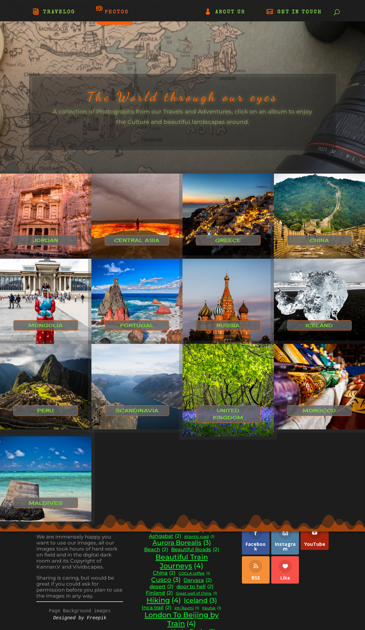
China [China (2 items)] (164, 573)
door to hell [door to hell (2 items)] (195, 587)
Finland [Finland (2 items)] (159, 593)
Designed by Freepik (79, 618)
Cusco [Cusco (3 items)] (165, 580)
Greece (228, 240)
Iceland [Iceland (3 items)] (200, 600)
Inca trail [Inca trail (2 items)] (156, 608)
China (319, 240)
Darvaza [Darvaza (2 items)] (198, 580)
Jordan (45, 240)
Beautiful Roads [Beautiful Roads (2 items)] (195, 550)
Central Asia (136, 240)
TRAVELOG (59, 12)
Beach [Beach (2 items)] (156, 550)
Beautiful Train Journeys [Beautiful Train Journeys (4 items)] (181, 561)
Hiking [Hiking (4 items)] (163, 600)
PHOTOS (117, 12)
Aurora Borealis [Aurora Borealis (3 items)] (181, 543)
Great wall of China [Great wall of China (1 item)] (196, 594)
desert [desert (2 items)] (161, 587)
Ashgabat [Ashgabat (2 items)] (165, 536)
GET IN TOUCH (299, 12)
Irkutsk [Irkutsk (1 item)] (211, 608)
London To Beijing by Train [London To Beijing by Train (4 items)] (181, 619)
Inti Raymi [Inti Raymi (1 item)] (186, 608)
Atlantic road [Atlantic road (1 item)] (199, 537)
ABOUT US (230, 12)
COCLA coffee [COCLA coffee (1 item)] (194, 574)
